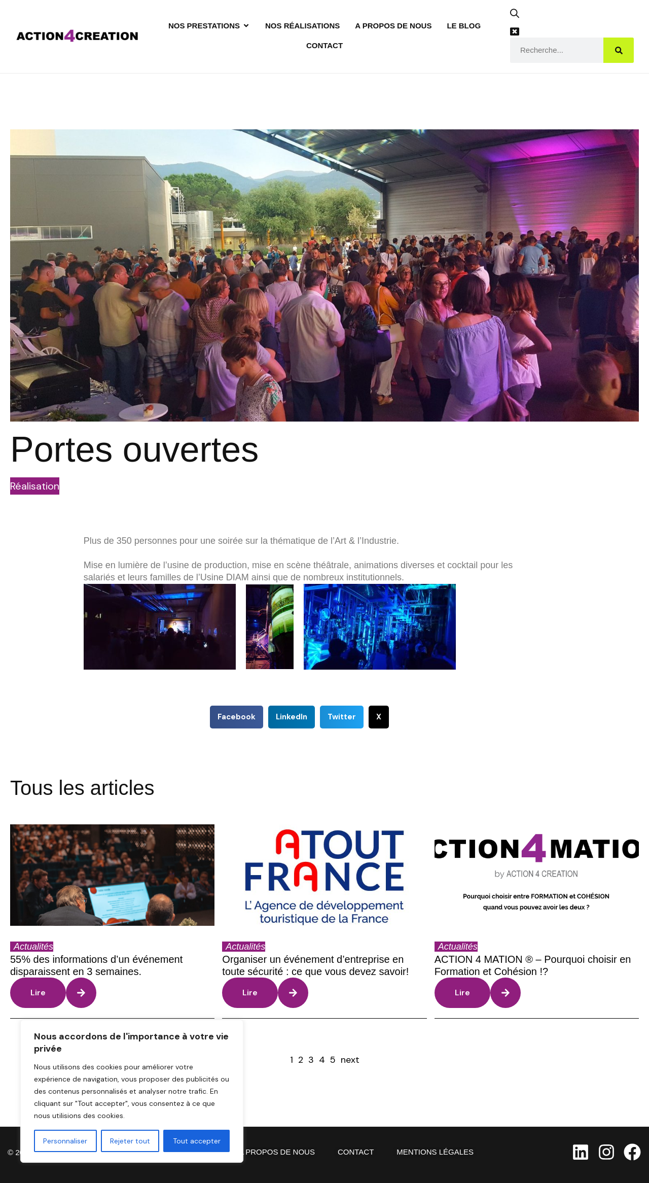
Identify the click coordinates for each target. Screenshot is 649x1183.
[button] (518, 17)
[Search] (618, 50)
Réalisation (34, 486)
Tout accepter (197, 1140)
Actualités (33, 947)
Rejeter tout (130, 1140)
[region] (131, 1091)
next (350, 1060)
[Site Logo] (77, 35)
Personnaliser (65, 1140)
